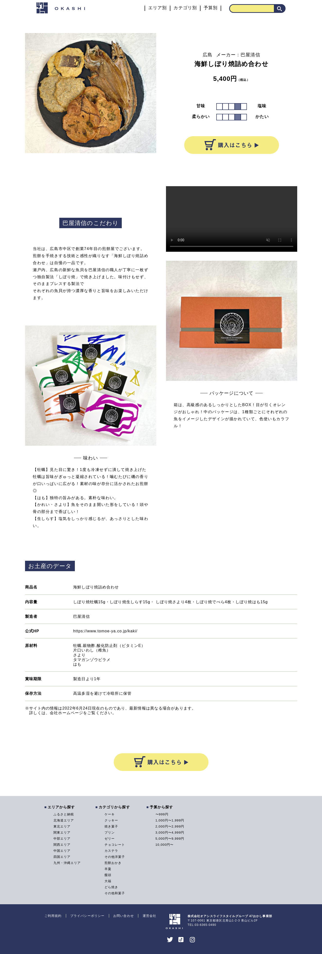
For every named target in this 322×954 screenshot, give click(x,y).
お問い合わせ (123, 916)
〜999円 (162, 814)
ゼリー (109, 838)
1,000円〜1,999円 (170, 820)
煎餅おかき (113, 863)
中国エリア (62, 851)
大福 (107, 881)
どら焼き (111, 887)
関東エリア (62, 832)
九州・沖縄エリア (67, 863)
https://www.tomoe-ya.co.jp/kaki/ (105, 631)
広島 (207, 54)
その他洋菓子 (114, 857)
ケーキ (109, 814)
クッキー (111, 820)
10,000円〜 (165, 844)
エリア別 (157, 8)
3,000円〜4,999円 (170, 832)
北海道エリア (63, 820)
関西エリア (62, 844)
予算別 (211, 8)
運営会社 (149, 916)
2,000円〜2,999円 (170, 826)
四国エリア (62, 857)
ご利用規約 (53, 916)
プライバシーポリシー (87, 916)
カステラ (111, 851)
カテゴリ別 (185, 8)
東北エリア (62, 826)
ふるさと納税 (63, 814)
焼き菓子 (111, 826)
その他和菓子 (114, 893)
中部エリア (62, 838)
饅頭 (107, 875)
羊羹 (107, 869)
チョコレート (114, 844)
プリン (109, 832)
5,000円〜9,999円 (170, 838)
